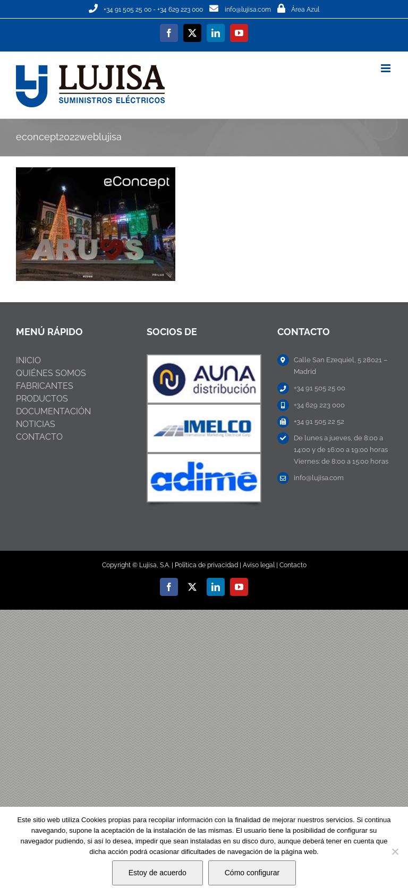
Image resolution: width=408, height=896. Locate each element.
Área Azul (305, 9)
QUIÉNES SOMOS (51, 373)
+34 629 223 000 (180, 9)
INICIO (28, 360)
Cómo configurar (252, 872)
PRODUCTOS (42, 399)
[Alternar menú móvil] (386, 68)
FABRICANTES (44, 386)
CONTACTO (39, 437)
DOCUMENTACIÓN (53, 411)
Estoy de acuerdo (157, 872)
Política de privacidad (206, 565)
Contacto (293, 565)
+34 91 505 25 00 (127, 9)
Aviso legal (259, 565)
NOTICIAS (35, 424)
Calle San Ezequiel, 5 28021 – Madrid (340, 366)
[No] (394, 851)
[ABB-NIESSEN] (204, 359)
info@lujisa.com (248, 9)
